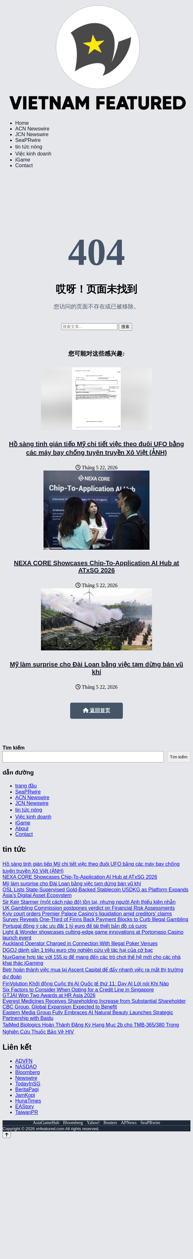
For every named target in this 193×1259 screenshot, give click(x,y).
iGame (22, 159)
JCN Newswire (32, 134)
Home (22, 123)
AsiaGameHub (46, 1122)
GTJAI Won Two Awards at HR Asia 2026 (49, 995)
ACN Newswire (32, 128)
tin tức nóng (28, 146)
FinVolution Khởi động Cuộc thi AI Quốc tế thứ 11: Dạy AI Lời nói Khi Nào (86, 983)
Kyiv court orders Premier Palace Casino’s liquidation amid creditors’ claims (87, 913)
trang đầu (26, 785)
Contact (24, 165)
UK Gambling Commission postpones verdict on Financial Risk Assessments (89, 908)
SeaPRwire (28, 140)
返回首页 (96, 710)
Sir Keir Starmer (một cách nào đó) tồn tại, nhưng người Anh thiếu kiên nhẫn (89, 902)
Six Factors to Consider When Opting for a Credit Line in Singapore (78, 989)
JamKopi (25, 1095)
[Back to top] (7, 1134)
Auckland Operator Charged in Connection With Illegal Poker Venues (80, 943)
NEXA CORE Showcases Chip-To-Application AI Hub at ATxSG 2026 (96, 567)
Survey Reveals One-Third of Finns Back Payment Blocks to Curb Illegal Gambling (95, 919)
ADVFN (23, 1061)
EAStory (24, 1106)
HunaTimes (28, 1101)
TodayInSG (27, 1083)
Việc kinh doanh (33, 153)
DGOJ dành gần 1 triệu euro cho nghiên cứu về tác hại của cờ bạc (78, 950)
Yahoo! (93, 1122)
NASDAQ (26, 1066)
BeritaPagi (27, 1089)
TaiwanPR (26, 1112)
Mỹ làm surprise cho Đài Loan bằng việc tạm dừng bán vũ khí (72, 883)
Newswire (26, 1078)
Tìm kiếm (13, 747)
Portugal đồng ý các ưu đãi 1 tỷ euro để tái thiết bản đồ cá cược (75, 926)
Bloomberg (27, 1072)
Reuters (110, 1122)
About (22, 828)
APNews (129, 1122)
